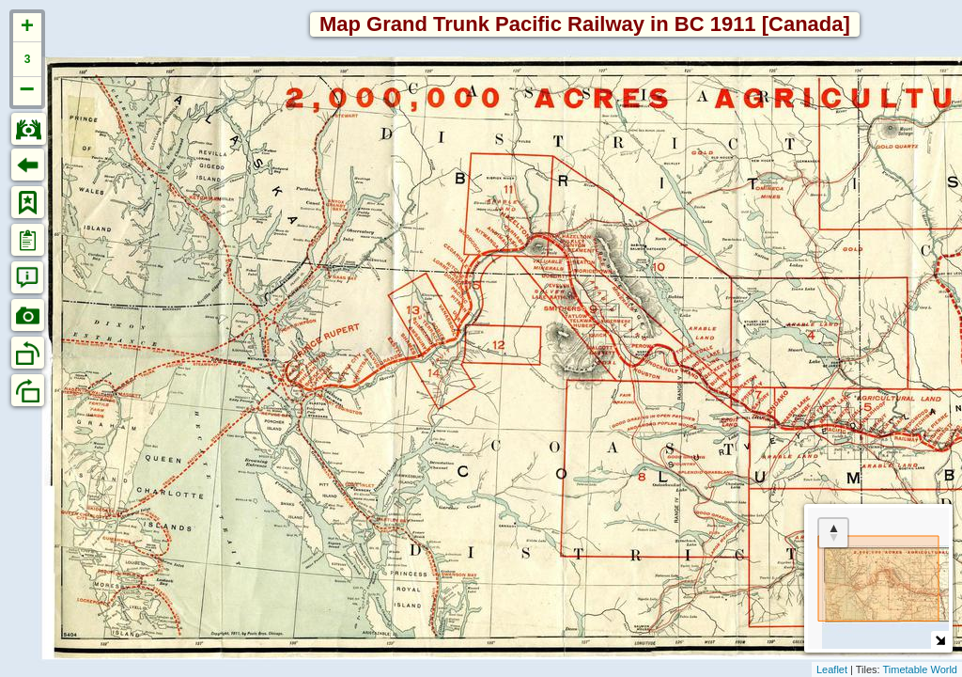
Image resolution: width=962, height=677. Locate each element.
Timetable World (920, 669)
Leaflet (831, 669)
